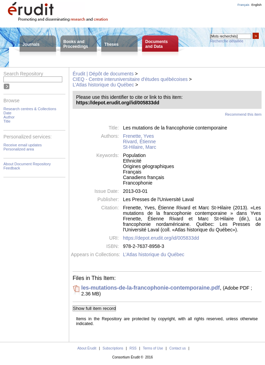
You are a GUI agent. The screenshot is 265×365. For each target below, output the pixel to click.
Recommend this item (243, 114)
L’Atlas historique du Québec (103, 84)
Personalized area (18, 149)
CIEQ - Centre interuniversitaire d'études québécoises (130, 79)
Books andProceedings (75, 44)
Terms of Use (153, 348)
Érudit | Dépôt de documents (103, 73)
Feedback (11, 168)
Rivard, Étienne (139, 141)
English (256, 5)
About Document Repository (27, 164)
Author (8, 117)
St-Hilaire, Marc (139, 147)
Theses (111, 44)
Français (243, 5)
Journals (31, 44)
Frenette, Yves (138, 136)
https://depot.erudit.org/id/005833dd (161, 238)
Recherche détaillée (226, 41)
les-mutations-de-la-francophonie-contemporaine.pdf (150, 288)
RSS (133, 348)
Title (6, 121)
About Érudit (86, 348)
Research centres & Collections (29, 109)
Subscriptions (113, 348)
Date (7, 113)
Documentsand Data (156, 44)
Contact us (177, 348)
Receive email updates (22, 145)
